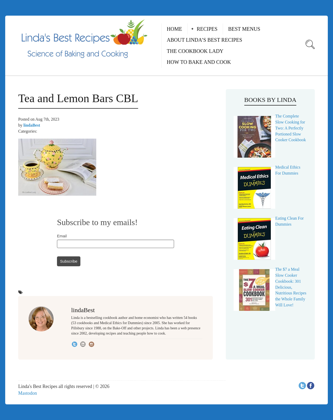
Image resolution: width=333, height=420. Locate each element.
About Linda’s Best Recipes (204, 40)
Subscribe (69, 261)
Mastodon (27, 393)
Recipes (207, 29)
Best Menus (244, 29)
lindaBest (31, 125)
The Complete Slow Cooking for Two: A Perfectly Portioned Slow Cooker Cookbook (290, 128)
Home (174, 29)
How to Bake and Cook (199, 62)
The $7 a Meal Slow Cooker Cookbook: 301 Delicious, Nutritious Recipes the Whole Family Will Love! (290, 287)
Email (62, 236)
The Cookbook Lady (195, 51)
